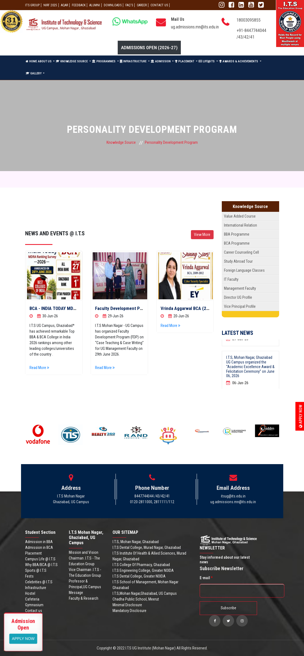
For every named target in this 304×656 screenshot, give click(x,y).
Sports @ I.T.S (35, 570)
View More (202, 234)
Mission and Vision (83, 552)
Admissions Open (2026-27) (149, 47)
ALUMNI (94, 5)
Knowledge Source (121, 142)
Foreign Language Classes (244, 270)
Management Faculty (240, 288)
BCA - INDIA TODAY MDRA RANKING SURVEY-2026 (77, 308)
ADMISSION (161, 61)
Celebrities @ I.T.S (38, 582)
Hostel (30, 593)
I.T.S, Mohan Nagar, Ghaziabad (136, 542)
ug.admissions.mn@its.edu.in (195, 27)
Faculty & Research (83, 598)
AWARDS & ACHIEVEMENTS (239, 61)
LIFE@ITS (207, 61)
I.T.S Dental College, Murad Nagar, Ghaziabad (147, 547)
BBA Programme (236, 234)
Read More (39, 367)
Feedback (78, 5)
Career (142, 5)
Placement (33, 553)
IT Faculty (231, 279)
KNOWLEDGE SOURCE (72, 61)
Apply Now (301, 416)
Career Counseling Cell (241, 252)
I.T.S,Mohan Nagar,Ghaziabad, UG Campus (145, 593)
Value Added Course (240, 216)
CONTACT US (159, 5)
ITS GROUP (32, 5)
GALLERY (34, 73)
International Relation (240, 225)
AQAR (64, 5)
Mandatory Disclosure (129, 610)
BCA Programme (237, 243)
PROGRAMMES (104, 61)
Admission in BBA (39, 542)
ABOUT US (45, 61)
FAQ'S (129, 5)
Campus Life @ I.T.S (40, 559)
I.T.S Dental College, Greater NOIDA (139, 576)
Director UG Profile (238, 297)
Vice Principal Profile (240, 306)
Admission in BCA (39, 547)
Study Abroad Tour (238, 261)
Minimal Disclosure (127, 605)
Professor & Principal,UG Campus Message (85, 587)
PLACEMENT (185, 61)
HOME (31, 61)
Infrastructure (35, 587)
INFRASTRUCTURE (133, 61)
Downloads (113, 5)
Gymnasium (34, 605)
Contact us (33, 610)
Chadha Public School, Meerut (136, 599)
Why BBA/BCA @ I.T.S (41, 565)
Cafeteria (32, 599)
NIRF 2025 (50, 5)
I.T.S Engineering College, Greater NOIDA (143, 570)
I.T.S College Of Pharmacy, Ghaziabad (141, 565)
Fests (29, 576)
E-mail (206, 578)
